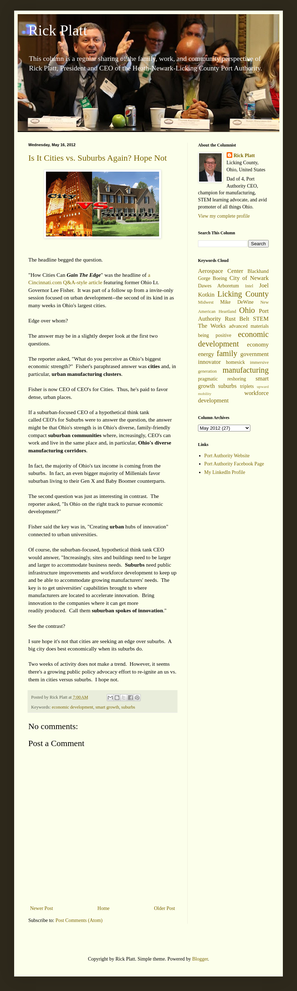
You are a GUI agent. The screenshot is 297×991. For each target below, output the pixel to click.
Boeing (220, 278)
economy (258, 344)
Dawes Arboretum (218, 285)
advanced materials (249, 326)
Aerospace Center (220, 271)
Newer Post (41, 908)
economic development (72, 707)
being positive (214, 335)
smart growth (107, 707)
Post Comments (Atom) (79, 920)
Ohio (247, 310)
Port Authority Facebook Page (234, 463)
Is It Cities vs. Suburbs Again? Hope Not (97, 157)
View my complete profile (224, 216)
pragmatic (208, 379)
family (227, 353)
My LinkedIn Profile (224, 472)
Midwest (206, 302)
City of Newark (249, 278)
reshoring (236, 379)
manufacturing (245, 370)
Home (104, 908)
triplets (247, 386)
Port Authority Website (227, 455)
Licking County (243, 294)
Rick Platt (57, 30)
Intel (249, 285)
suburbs (128, 707)
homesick (235, 362)
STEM (261, 318)
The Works (212, 325)
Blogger (200, 959)
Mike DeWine (237, 302)
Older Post (164, 908)
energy (206, 354)
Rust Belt (237, 318)
